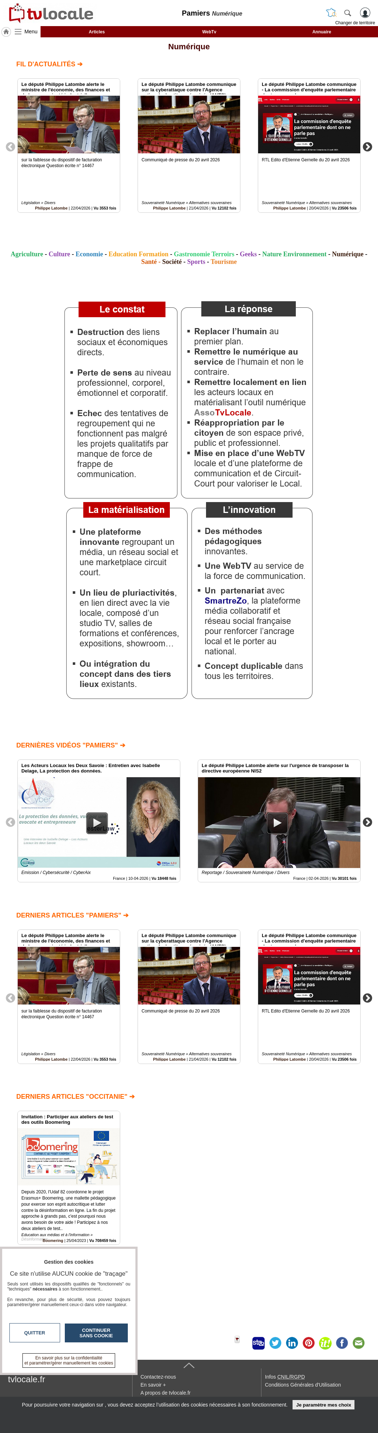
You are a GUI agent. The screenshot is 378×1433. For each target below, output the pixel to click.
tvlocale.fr (26, 1379)
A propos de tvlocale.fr (165, 1393)
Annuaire (321, 31)
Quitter (34, 1332)
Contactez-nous (158, 1377)
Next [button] (367, 146)
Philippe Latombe (51, 208)
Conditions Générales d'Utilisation (303, 1385)
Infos (285, 1377)
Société (172, 261)
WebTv (209, 31)
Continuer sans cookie (96, 1333)
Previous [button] (10, 146)
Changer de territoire (355, 22)
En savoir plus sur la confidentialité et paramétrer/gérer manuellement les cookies (69, 1360)
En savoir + (153, 1385)
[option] (68, 145)
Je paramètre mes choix (323, 1405)
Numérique (189, 46)
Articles (97, 31)
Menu (31, 31)
